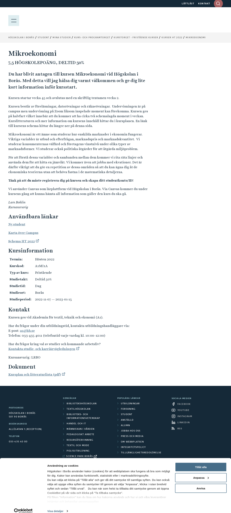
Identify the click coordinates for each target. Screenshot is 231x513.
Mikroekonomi (196, 37)
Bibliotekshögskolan (82, 403)
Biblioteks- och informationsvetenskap (83, 416)
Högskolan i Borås (21, 37)
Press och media (132, 436)
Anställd (127, 420)
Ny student (16, 224)
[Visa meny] (13, 19)
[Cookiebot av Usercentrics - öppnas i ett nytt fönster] (23, 506)
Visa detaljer (55, 505)
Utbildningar (130, 403)
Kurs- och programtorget (92, 37)
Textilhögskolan (78, 409)
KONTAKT (204, 4)
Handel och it (76, 423)
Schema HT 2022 (21, 241)
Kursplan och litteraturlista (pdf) (34, 374)
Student (43, 37)
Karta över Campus (23, 233)
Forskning (128, 409)
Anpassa (201, 472)
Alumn (125, 425)
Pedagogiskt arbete (80, 434)
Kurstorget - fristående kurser (136, 37)
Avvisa (201, 483)
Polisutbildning (78, 451)
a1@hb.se (27, 331)
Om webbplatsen (132, 442)
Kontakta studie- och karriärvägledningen (41, 349)
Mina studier (62, 37)
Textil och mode (78, 445)
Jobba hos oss (131, 431)
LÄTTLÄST (188, 4)
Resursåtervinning (80, 440)
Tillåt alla (201, 461)
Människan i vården (80, 429)
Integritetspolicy (133, 447)
